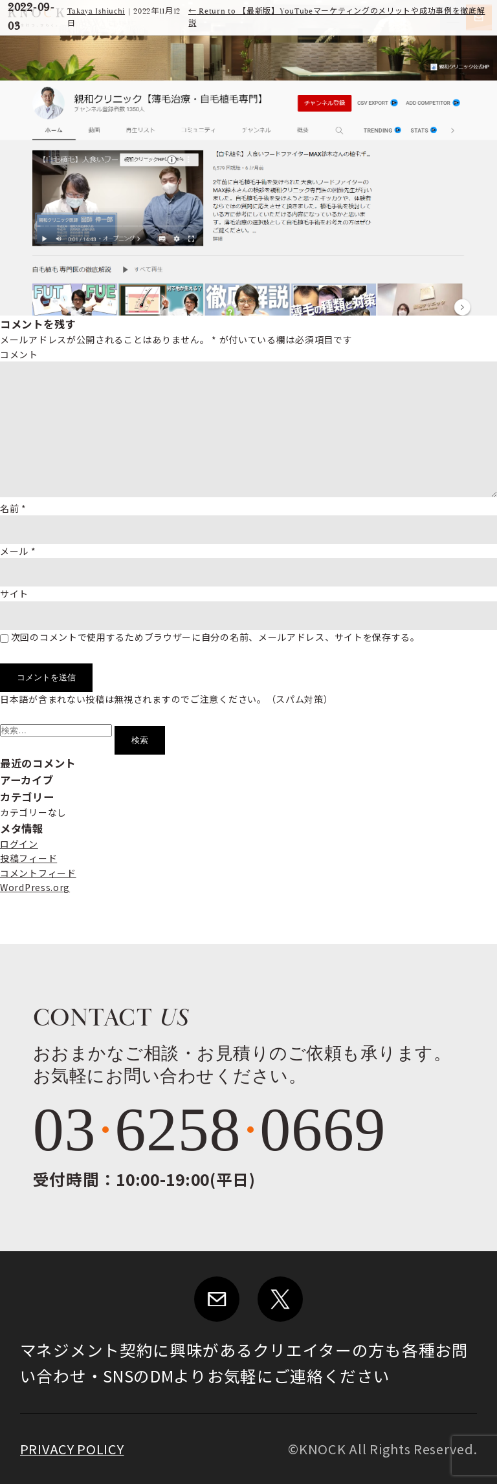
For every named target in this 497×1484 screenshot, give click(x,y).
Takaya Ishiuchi (96, 11)
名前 (13, 508)
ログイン (19, 843)
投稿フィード (28, 858)
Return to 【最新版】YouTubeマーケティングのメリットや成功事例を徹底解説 (336, 17)
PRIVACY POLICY (72, 1448)
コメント (19, 354)
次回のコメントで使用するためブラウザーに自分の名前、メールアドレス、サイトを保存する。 (215, 636)
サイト (14, 593)
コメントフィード (38, 872)
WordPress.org (35, 887)
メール (18, 550)
